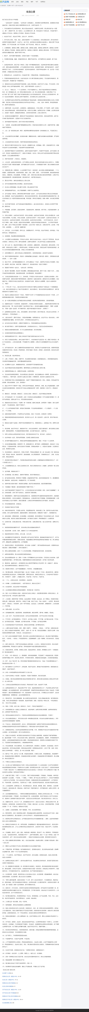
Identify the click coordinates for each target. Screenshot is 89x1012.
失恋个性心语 (81, 25)
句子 (37, 1)
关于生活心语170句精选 (9, 993)
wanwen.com (46, 1010)
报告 (22, 1)
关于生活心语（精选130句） (10, 989)
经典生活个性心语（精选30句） (11, 999)
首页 (12, 1)
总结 (17, 1)
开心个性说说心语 (70, 14)
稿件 (32, 1)
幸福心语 (68, 19)
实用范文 (43, 1)
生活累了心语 (6, 973)
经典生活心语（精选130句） (10, 976)
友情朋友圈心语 (81, 14)
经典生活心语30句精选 (8, 983)
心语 (16, 5)
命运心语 (79, 19)
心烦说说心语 (81, 16)
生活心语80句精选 (7, 986)
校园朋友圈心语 (70, 22)
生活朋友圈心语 (6, 1002)
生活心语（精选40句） (8, 979)
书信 (27, 1)
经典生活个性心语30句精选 (9, 996)
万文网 (8, 5)
